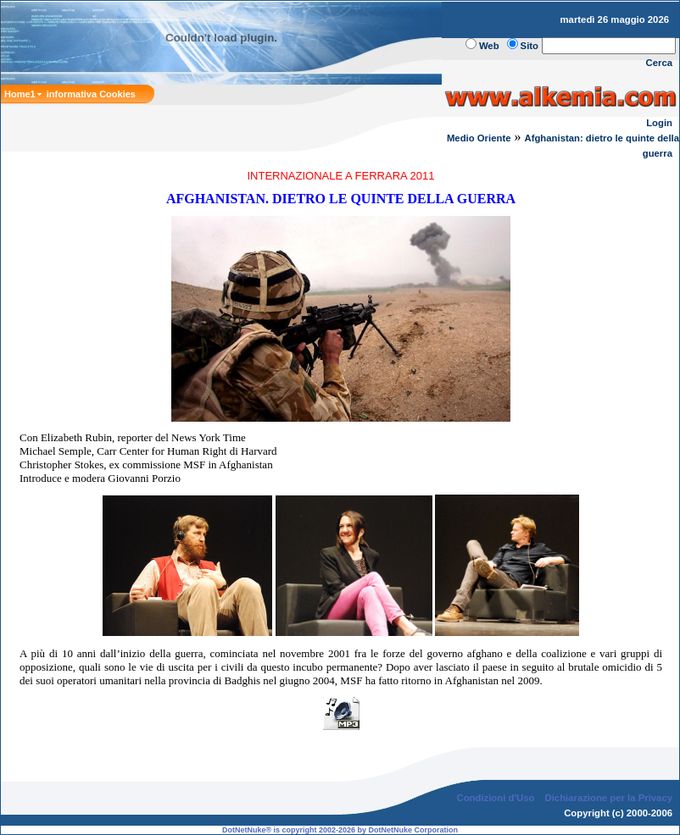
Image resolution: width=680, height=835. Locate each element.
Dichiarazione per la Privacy (609, 798)
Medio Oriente (479, 138)
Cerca (659, 63)
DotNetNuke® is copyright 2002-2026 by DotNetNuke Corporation (340, 830)
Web (489, 46)
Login (659, 123)
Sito (529, 46)
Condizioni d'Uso (495, 798)
